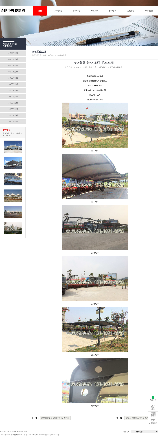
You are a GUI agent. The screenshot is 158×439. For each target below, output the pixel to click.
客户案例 (112, 11)
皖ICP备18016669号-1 (52, 435)
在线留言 (131, 11)
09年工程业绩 (13, 72)
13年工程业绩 (13, 97)
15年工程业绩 (13, 109)
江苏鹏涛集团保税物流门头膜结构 (55, 418)
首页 (40, 11)
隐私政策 (17, 432)
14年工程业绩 (13, 103)
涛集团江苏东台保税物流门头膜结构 (141, 418)
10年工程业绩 (13, 78)
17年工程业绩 (13, 122)
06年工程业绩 (13, 53)
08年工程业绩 (13, 66)
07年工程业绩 (13, 59)
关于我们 (58, 11)
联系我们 (149, 11)
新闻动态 (10, 432)
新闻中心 (76, 11)
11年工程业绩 (13, 84)
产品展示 (94, 11)
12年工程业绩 (13, 90)
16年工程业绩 (13, 115)
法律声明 (23, 432)
